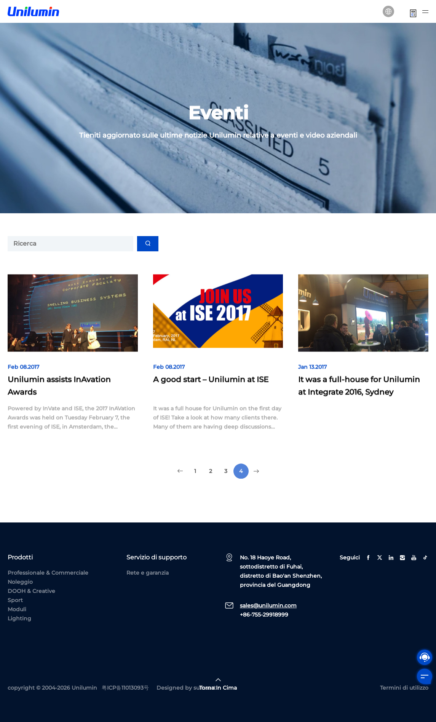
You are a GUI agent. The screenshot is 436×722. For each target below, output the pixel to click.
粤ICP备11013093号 (125, 687)
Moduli (17, 609)
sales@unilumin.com (268, 605)
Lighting (19, 618)
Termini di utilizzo (404, 687)
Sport (15, 600)
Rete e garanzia (147, 572)
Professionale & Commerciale (48, 572)
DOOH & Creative (31, 591)
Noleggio (20, 581)
